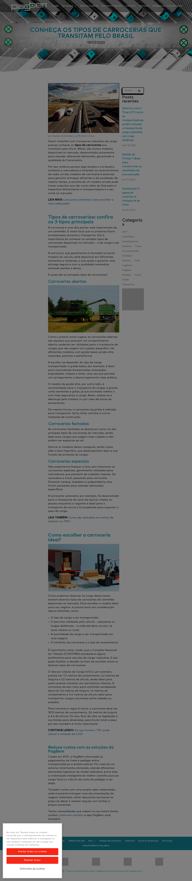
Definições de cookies (32, 869)
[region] (32, 850)
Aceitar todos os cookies (32, 852)
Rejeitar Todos (32, 860)
